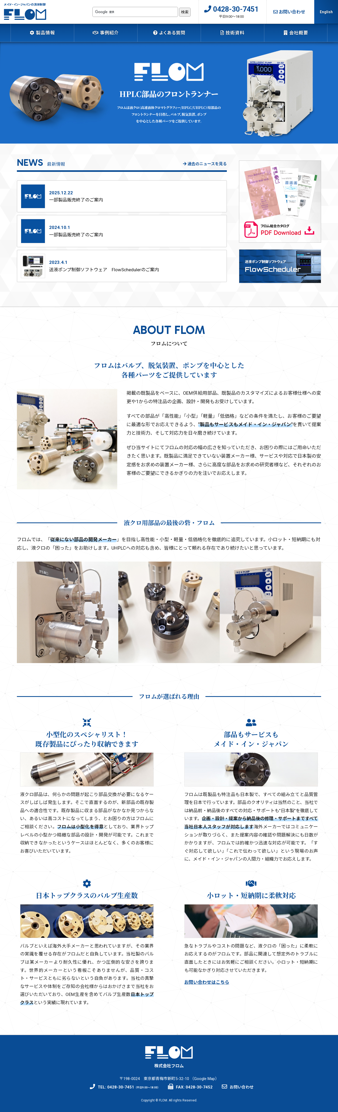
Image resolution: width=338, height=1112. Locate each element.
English (326, 12)
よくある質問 (169, 32)
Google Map (204, 1078)
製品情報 (42, 32)
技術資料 (232, 32)
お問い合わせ (289, 12)
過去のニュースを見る (205, 164)
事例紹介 (106, 32)
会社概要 (296, 32)
